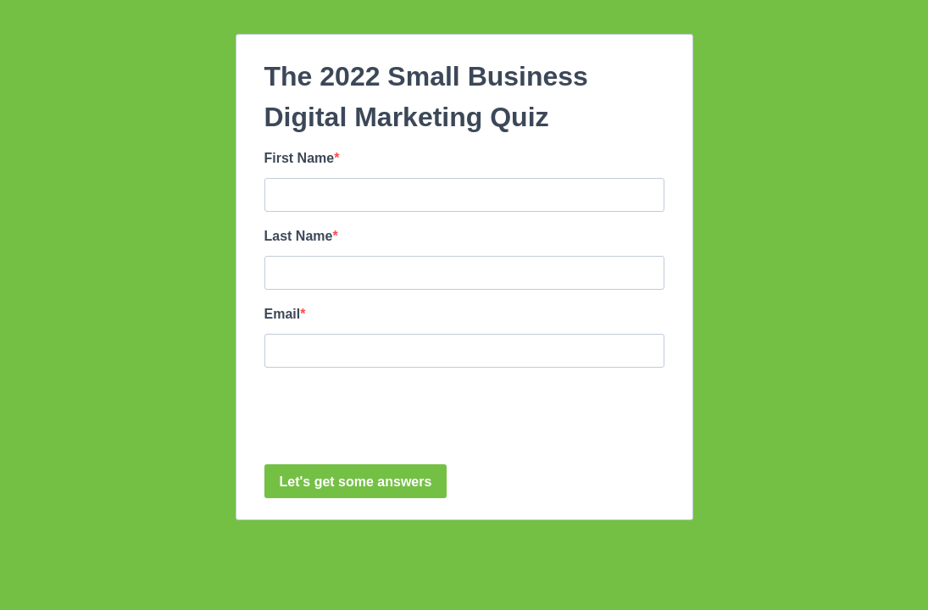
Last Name (298, 236)
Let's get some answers (356, 481)
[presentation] (393, 418)
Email (282, 314)
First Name (299, 158)
